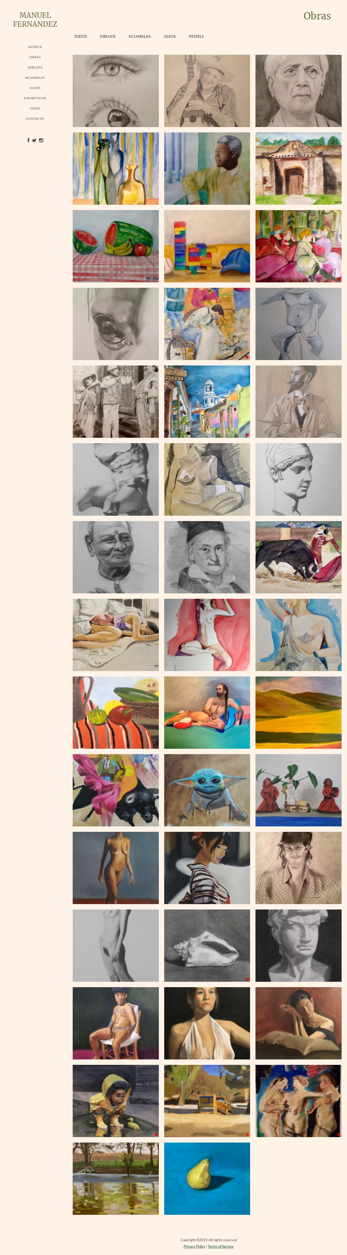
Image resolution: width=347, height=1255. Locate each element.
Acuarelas (35, 78)
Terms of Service (220, 1246)
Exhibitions (35, 98)
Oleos (35, 88)
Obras (35, 57)
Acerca (35, 47)
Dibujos (35, 67)
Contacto (35, 119)
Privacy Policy (194, 1246)
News (35, 108)
